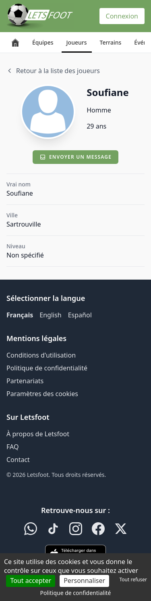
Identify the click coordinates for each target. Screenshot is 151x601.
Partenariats (24, 380)
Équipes (43, 42)
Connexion (122, 16)
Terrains (111, 42)
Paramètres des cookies (42, 393)
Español (80, 315)
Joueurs (76, 42)
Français (19, 315)
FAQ (12, 446)
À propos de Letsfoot (37, 433)
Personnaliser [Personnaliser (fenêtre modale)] (84, 580)
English (50, 315)
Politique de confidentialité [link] (75, 593)
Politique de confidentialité (46, 368)
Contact (18, 459)
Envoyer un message (75, 156)
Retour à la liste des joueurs (53, 70)
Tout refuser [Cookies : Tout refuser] (133, 579)
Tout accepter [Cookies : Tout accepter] (30, 580)
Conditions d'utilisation (41, 355)
